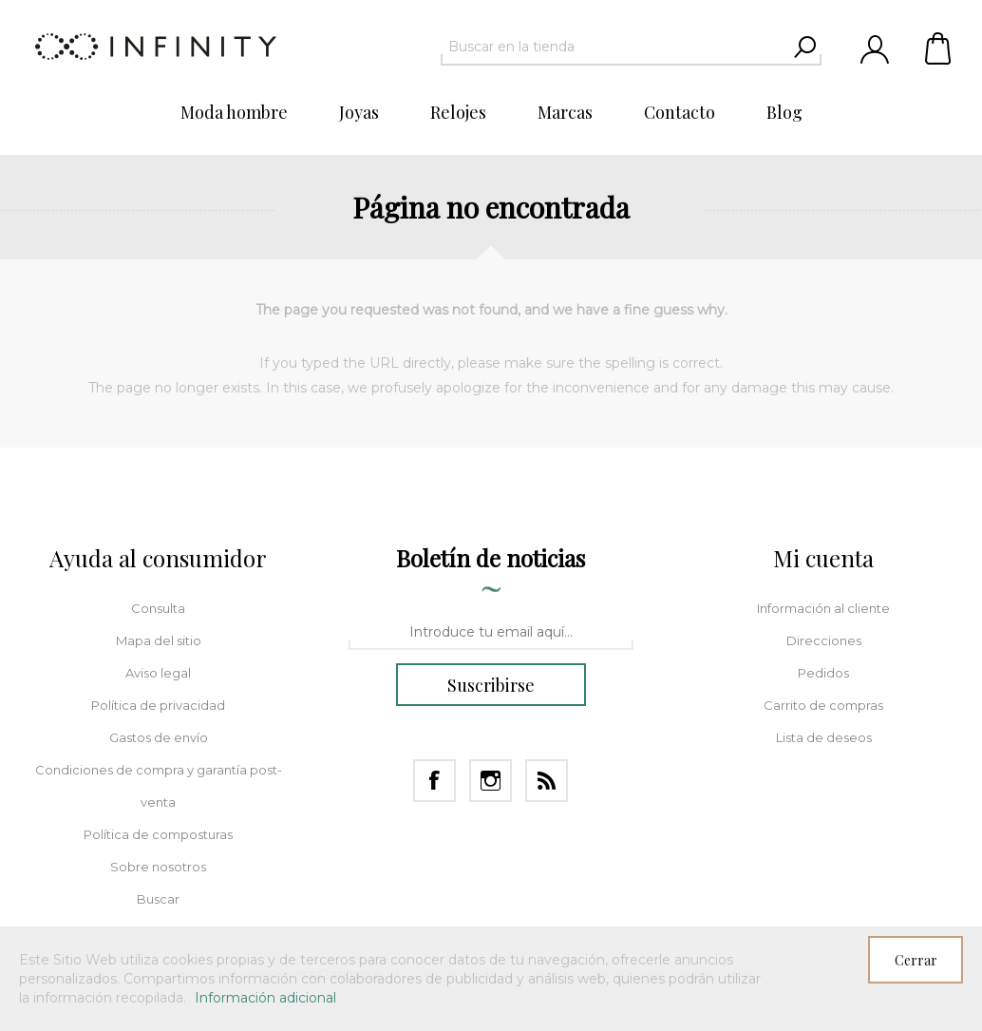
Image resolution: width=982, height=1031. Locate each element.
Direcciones (823, 640)
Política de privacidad (158, 705)
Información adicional (265, 997)
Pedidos (823, 672)
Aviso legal (158, 672)
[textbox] (614, 46)
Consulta (158, 608)
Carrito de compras (939, 47)
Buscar (158, 899)
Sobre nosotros (158, 866)
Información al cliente (823, 608)
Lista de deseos (824, 737)
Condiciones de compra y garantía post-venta (158, 786)
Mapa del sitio (158, 640)
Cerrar (916, 960)
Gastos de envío (158, 737)
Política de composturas (158, 834)
